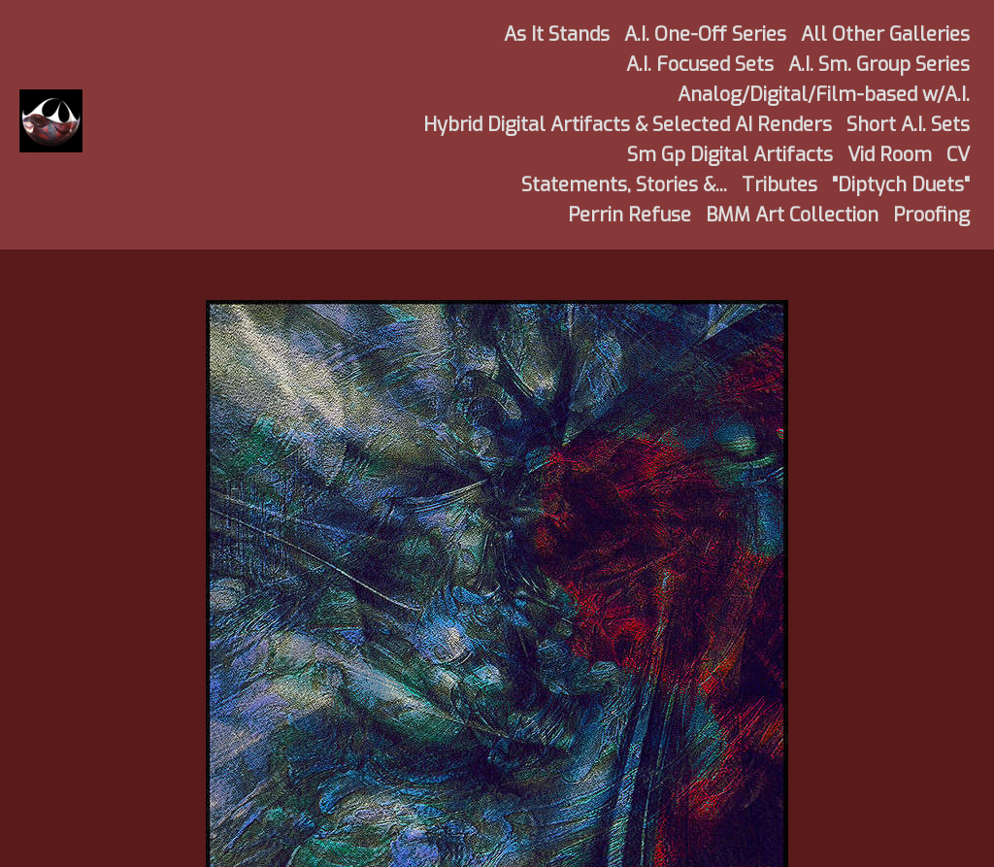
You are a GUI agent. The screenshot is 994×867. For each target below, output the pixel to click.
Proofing (931, 215)
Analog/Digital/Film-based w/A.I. (824, 95)
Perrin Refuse (629, 215)
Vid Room (889, 155)
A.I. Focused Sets (700, 64)
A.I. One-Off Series (705, 34)
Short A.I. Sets (908, 125)
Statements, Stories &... (624, 185)
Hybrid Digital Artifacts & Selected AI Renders (627, 125)
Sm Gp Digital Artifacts (730, 155)
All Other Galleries (885, 34)
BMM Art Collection (792, 215)
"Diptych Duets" (901, 185)
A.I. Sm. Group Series (879, 64)
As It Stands (557, 34)
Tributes (779, 185)
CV (958, 155)
